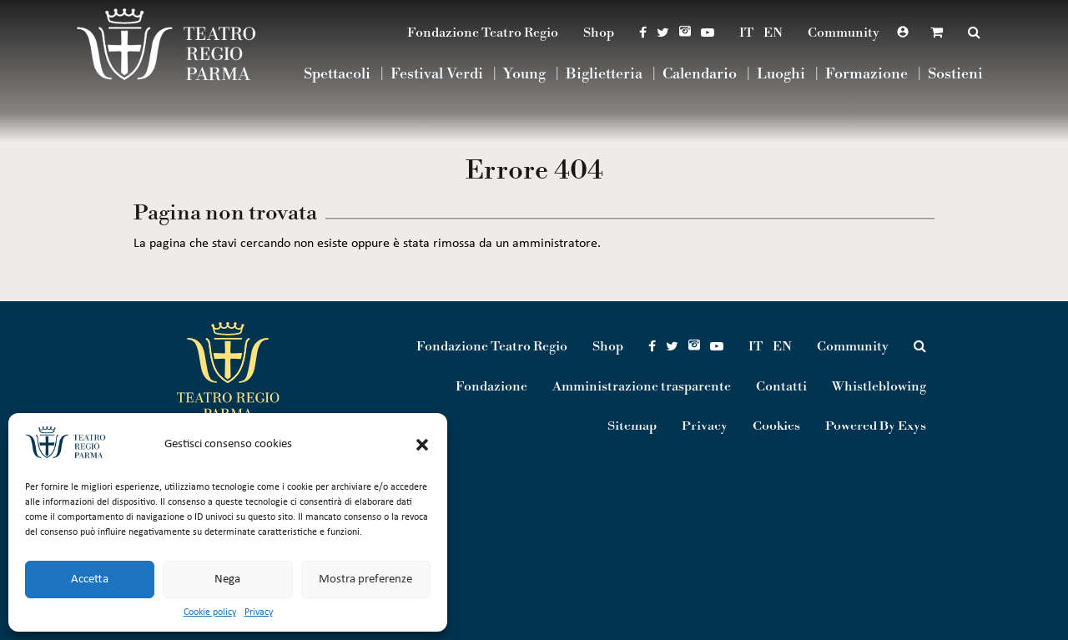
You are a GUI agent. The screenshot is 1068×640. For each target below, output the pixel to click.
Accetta (89, 579)
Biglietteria (604, 74)
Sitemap (632, 426)
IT (746, 32)
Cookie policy (210, 612)
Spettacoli (337, 74)
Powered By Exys (875, 426)
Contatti (781, 386)
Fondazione (491, 386)
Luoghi (781, 74)
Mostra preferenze (365, 579)
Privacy (258, 612)
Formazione (866, 74)
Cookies (776, 426)
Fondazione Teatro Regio (482, 32)
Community (843, 32)
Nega (227, 579)
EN (773, 32)
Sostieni (955, 74)
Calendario (699, 74)
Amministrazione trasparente (641, 386)
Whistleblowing (879, 386)
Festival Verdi (436, 74)
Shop (598, 32)
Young (524, 74)
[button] (422, 444)
